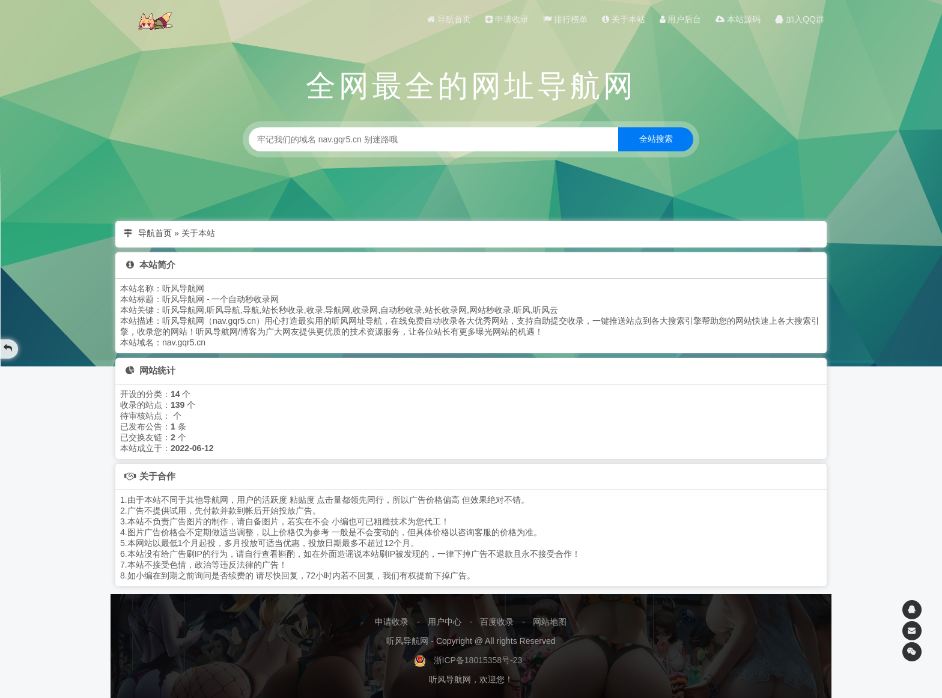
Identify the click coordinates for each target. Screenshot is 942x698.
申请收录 (507, 19)
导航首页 (449, 19)
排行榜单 (565, 19)
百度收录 (497, 622)
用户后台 (681, 19)
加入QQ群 (799, 19)
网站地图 (550, 622)
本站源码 (738, 19)
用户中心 (444, 622)
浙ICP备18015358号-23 (478, 660)
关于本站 (623, 19)
